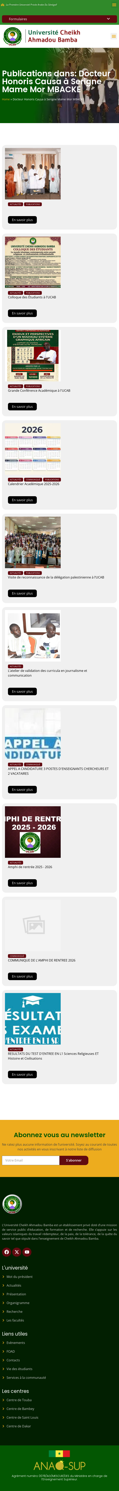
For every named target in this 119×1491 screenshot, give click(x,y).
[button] (114, 4)
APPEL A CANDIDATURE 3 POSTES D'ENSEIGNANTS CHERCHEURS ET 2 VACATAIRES (58, 771)
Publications (33, 204)
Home (6, 99)
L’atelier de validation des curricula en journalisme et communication (47, 673)
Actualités (15, 204)
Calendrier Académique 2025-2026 (33, 484)
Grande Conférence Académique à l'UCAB (39, 390)
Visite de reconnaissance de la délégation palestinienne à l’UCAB (56, 577)
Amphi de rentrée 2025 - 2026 (30, 867)
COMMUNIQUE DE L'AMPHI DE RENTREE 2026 (41, 960)
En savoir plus (22, 220)
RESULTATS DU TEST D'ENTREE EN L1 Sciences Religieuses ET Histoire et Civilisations (53, 1056)
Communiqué (33, 479)
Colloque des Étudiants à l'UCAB (32, 297)
